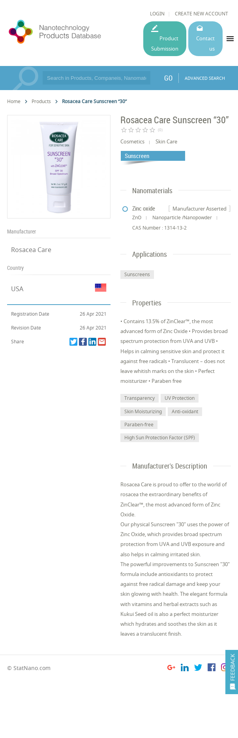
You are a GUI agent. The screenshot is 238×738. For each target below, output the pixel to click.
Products (41, 101)
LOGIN (157, 13)
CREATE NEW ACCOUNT (201, 13)
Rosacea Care (31, 249)
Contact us (205, 43)
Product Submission (164, 43)
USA (17, 288)
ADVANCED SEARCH (205, 78)
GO (168, 78)
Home (14, 101)
